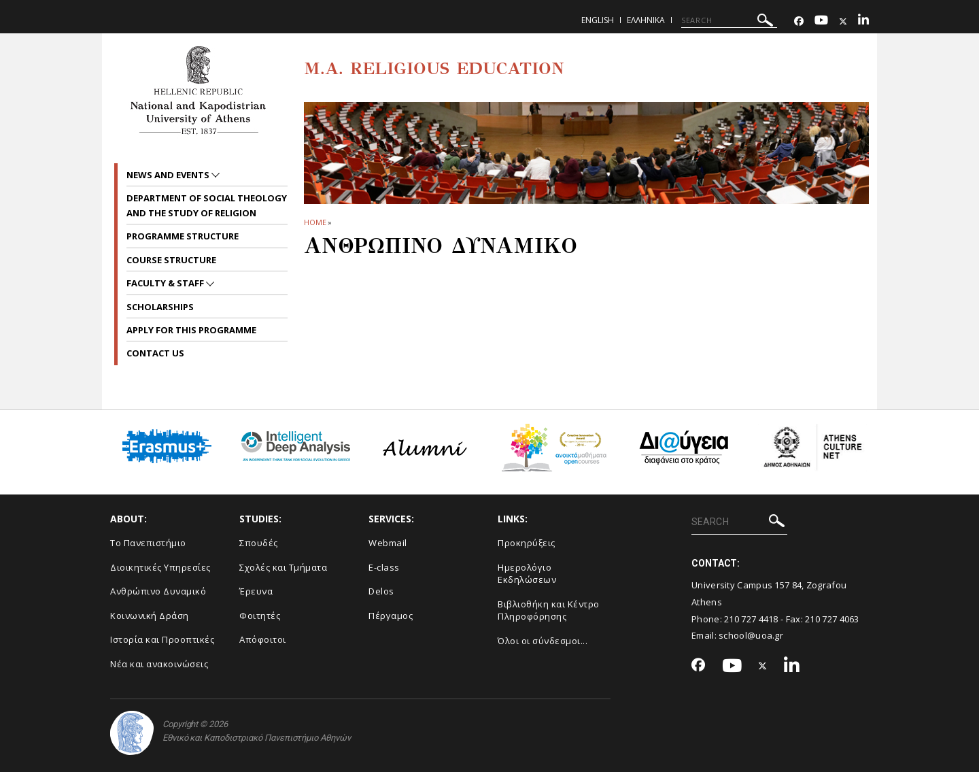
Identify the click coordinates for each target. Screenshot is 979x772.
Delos (381, 591)
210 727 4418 (751, 619)
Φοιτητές (259, 615)
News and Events (168, 175)
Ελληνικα (646, 20)
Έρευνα (256, 591)
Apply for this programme (191, 330)
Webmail (387, 543)
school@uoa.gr (751, 635)
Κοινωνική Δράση (149, 615)
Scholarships (160, 307)
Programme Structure (182, 236)
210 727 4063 (832, 619)
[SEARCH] (729, 20)
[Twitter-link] (843, 21)
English (597, 20)
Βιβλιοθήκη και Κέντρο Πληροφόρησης (549, 610)
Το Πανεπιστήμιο (148, 543)
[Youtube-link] (821, 21)
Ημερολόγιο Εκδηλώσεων (527, 573)
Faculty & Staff (166, 283)
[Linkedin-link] (863, 21)
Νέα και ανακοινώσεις (159, 664)
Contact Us (155, 353)
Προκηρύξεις (526, 543)
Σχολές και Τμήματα (283, 567)
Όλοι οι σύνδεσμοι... (542, 641)
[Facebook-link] (799, 21)
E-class (384, 567)
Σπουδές (258, 543)
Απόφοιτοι (262, 639)
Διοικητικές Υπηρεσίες (160, 567)
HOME (315, 222)
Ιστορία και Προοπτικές (162, 639)
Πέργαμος (390, 615)
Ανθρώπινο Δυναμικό (158, 591)
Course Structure (171, 260)
